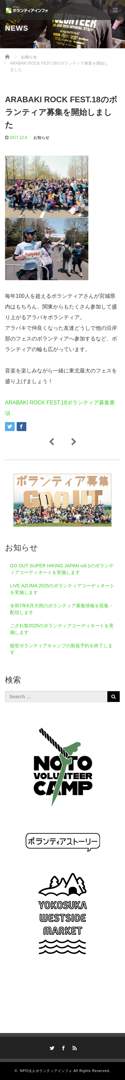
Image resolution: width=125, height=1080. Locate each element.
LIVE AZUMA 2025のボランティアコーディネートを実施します (62, 589)
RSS (74, 1047)
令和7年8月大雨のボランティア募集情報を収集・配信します (61, 609)
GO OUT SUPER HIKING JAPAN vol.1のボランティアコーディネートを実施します (62, 569)
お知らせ (41, 137)
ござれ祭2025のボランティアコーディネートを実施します (62, 629)
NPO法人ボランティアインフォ (46, 1071)
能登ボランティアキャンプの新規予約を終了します (61, 649)
